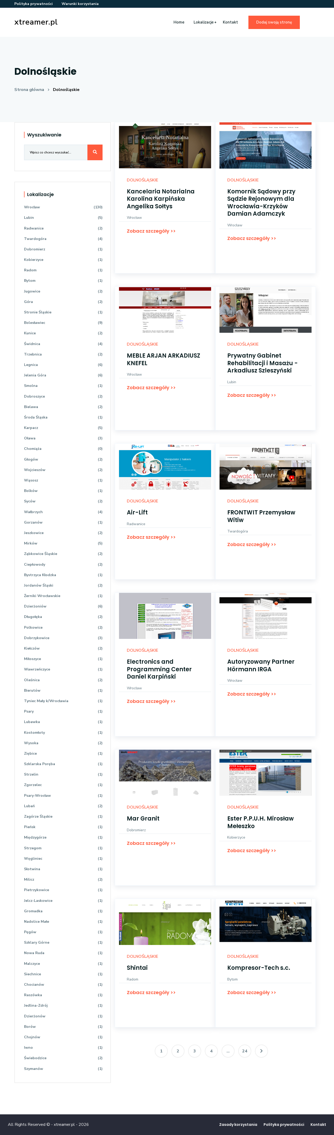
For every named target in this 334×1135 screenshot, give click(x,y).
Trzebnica (63, 354)
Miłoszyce (63, 659)
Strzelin (63, 774)
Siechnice (63, 974)
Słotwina (63, 869)
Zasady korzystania (238, 1124)
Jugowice (63, 291)
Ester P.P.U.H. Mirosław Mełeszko (260, 822)
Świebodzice (63, 1058)
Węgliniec (63, 858)
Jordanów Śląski (63, 585)
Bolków (63, 491)
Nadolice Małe (63, 921)
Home (179, 22)
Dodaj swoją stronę (274, 22)
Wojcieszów (63, 470)
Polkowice (63, 627)
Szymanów (63, 1068)
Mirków (63, 543)
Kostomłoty (63, 732)
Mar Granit (143, 819)
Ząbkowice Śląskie (63, 554)
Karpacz (63, 428)
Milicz (63, 879)
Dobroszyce (63, 396)
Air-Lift (137, 512)
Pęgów (63, 932)
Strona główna (29, 90)
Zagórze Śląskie (63, 816)
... (228, 1051)
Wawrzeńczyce (63, 669)
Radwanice (136, 523)
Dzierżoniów (63, 606)
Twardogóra (237, 531)
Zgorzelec (63, 785)
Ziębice (63, 753)
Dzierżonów (63, 1016)
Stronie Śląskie (63, 312)
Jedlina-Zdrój (63, 1005)
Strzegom (63, 848)
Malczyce (63, 963)
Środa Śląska (63, 417)
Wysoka (63, 743)
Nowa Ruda (63, 953)
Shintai (137, 968)
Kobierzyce (236, 837)
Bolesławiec (63, 322)
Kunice (63, 333)
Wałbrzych (63, 512)
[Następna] (261, 1051)
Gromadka (63, 911)
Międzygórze (63, 837)
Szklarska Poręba (63, 764)
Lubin (231, 382)
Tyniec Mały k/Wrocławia (63, 701)
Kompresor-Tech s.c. (258, 968)
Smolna (63, 385)
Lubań (63, 806)
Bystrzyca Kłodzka (63, 575)
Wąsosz (63, 480)
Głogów (63, 459)
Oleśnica (63, 680)
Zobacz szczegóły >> (151, 231)
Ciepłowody (63, 564)
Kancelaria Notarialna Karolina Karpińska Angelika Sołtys (161, 198)
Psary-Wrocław (63, 795)
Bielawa (63, 407)
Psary (63, 711)
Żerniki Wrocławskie (63, 596)
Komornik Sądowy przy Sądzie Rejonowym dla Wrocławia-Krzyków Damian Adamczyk (261, 202)
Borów (63, 1026)
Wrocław (134, 217)
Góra (63, 302)
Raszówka (63, 995)
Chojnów (63, 1037)
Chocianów (63, 984)
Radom (132, 979)
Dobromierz (136, 830)
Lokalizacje (204, 22)
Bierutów (63, 690)
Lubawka (63, 722)
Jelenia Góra (63, 375)
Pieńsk (63, 827)
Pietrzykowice (63, 890)
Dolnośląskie (66, 90)
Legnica (63, 365)
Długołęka (63, 617)
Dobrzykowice (63, 638)
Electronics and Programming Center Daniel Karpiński (159, 669)
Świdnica (63, 344)
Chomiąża (63, 448)
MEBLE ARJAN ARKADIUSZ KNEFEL (163, 359)
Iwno (63, 1047)
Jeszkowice (63, 533)
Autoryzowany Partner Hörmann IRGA (261, 665)
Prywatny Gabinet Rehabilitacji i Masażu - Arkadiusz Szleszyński (262, 363)
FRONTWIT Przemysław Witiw (261, 516)
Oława (63, 438)
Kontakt (230, 22)
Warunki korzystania (80, 3)
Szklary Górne (63, 942)
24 (244, 1051)
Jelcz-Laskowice (63, 900)
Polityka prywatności (33, 3)
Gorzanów (63, 522)
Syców (63, 501)
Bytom (232, 979)
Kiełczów (63, 648)
